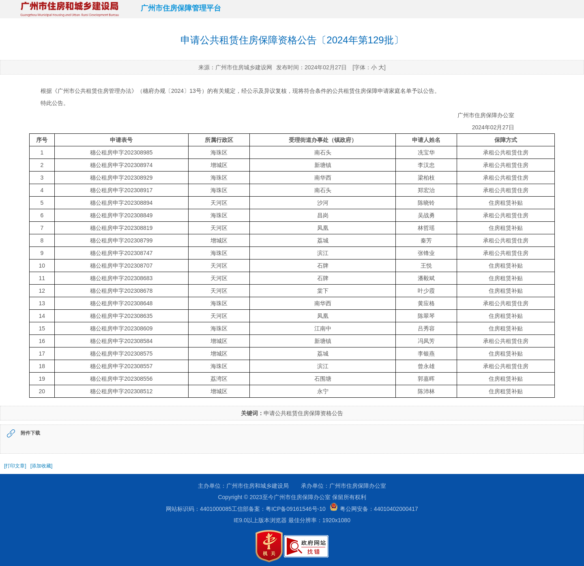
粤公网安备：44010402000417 (372, 509)
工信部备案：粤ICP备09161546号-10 (279, 509)
